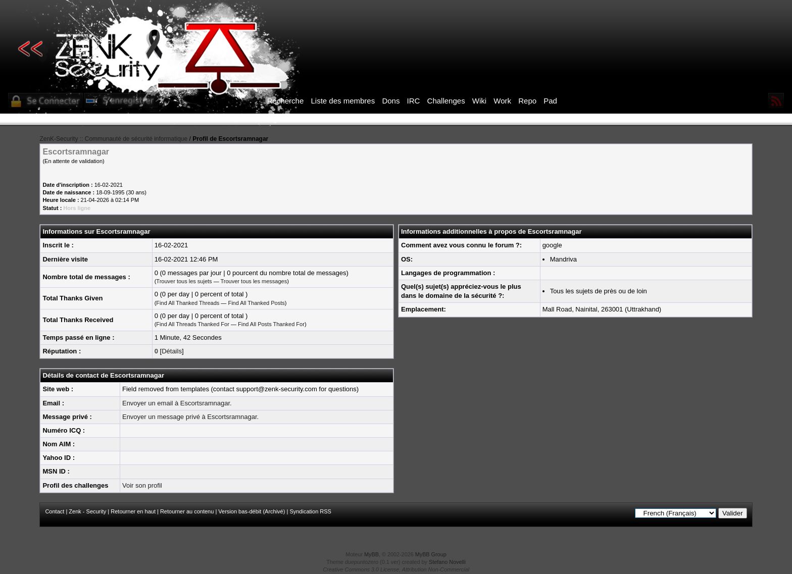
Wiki (479, 100)
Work (502, 100)
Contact (54, 511)
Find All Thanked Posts (256, 303)
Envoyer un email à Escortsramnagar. (177, 403)
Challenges (446, 100)
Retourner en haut (133, 511)
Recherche (285, 100)
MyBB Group (431, 554)
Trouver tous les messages (254, 281)
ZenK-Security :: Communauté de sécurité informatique (113, 138)
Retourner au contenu (187, 511)
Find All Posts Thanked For (271, 324)
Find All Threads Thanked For (192, 324)
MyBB (371, 554)
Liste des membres (343, 100)
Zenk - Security (87, 511)
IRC (413, 100)
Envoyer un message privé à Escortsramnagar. (190, 417)
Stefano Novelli (447, 562)
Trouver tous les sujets (184, 281)
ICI (570, 119)
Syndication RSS (310, 511)
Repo (527, 100)
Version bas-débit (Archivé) (251, 511)
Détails (172, 351)
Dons (391, 100)
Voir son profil (142, 485)
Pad (550, 100)
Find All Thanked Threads (187, 303)
